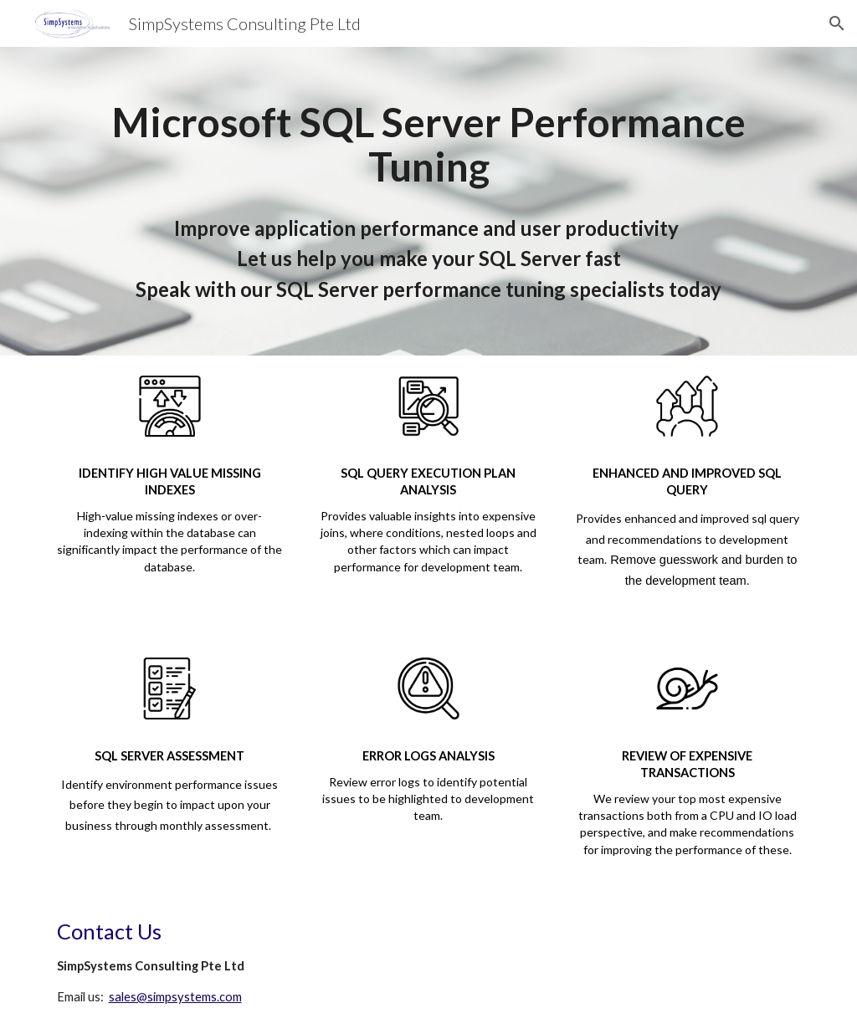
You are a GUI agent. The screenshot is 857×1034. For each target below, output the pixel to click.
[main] (429, 201)
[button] (837, 23)
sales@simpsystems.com (175, 997)
